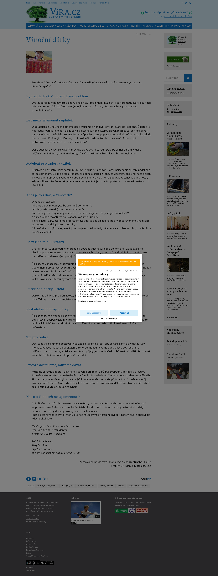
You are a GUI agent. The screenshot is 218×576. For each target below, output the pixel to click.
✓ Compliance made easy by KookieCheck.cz (122, 271)
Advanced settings (109, 318)
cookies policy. (99, 301)
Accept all (124, 313)
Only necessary (94, 313)
